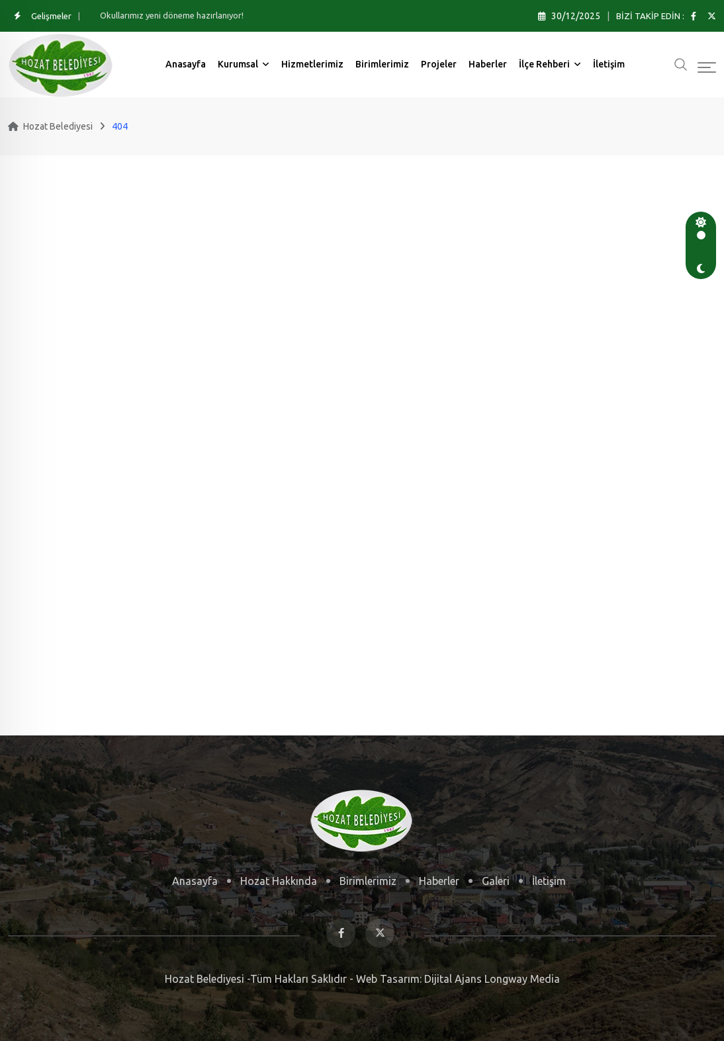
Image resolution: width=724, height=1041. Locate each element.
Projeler (439, 64)
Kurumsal (238, 64)
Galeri (496, 881)
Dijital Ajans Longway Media (491, 979)
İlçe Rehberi (544, 64)
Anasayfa (185, 64)
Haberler (488, 64)
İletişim (609, 64)
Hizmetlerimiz (312, 64)
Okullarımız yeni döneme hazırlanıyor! (172, 15)
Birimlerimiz (382, 64)
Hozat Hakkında (278, 881)
